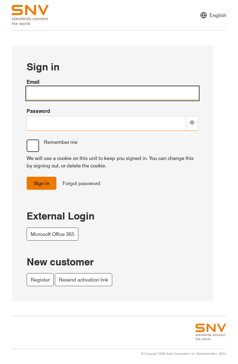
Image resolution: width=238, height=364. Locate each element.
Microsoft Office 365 (52, 234)
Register (40, 280)
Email (33, 82)
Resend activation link (83, 280)
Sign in (41, 183)
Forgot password (81, 183)
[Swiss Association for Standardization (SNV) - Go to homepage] (30, 15)
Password (38, 111)
